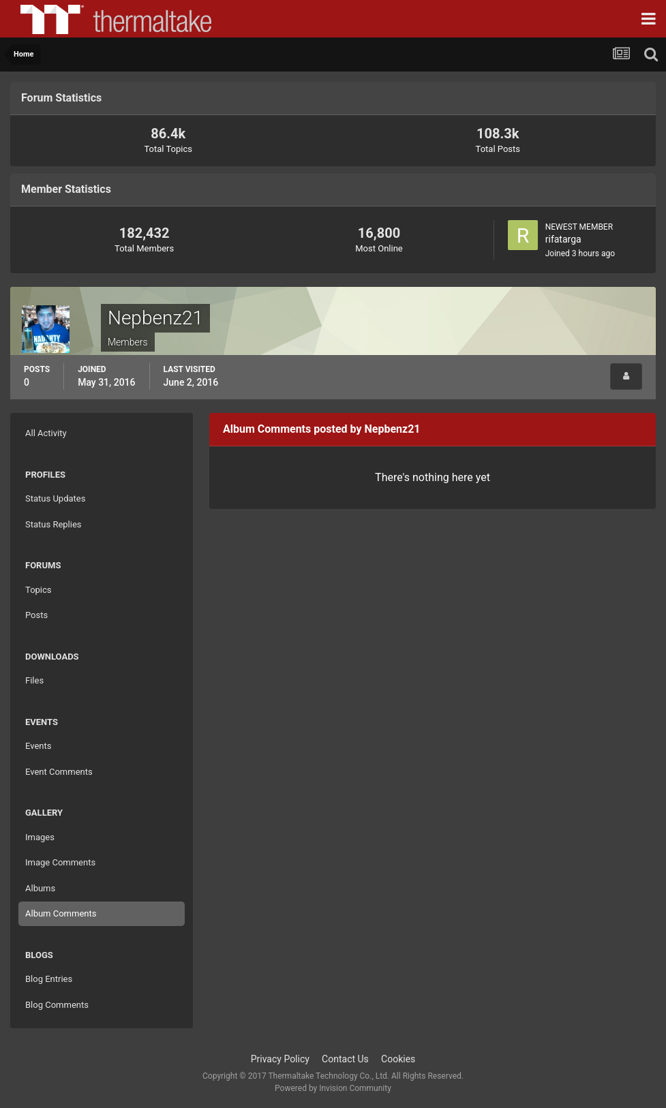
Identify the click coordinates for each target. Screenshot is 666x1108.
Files (34, 680)
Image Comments (60, 862)
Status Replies (53, 524)
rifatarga (563, 239)
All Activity (46, 433)
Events (38, 746)
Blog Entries (48, 979)
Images (40, 837)
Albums (40, 888)
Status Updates (55, 498)
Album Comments (60, 913)
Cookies (398, 1058)
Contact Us (345, 1058)
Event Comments (59, 772)
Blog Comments (57, 1005)
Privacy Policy (280, 1058)
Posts (36, 615)
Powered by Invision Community (333, 1088)
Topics (38, 590)
